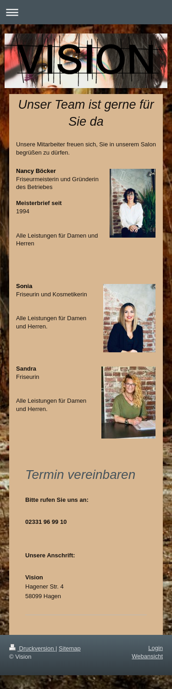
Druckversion (32, 648)
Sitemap (70, 648)
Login (155, 648)
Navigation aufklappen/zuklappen (86, 12)
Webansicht (147, 656)
